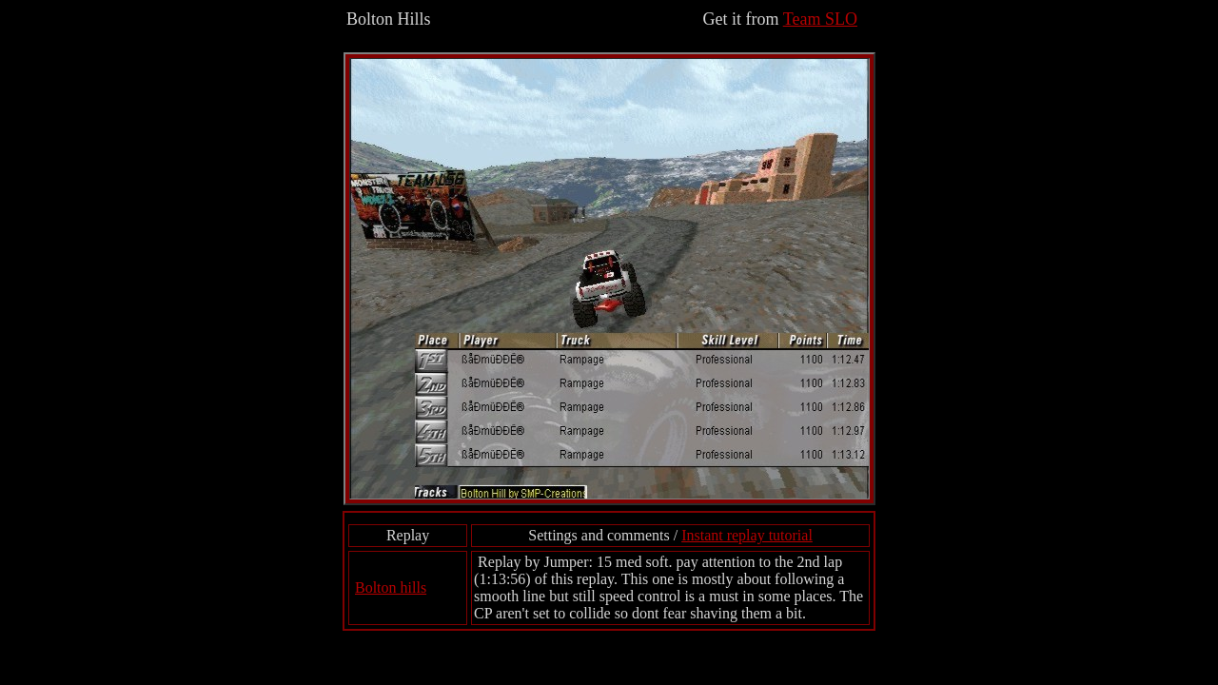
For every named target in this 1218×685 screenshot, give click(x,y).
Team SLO (820, 19)
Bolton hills (390, 587)
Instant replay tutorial (747, 535)
